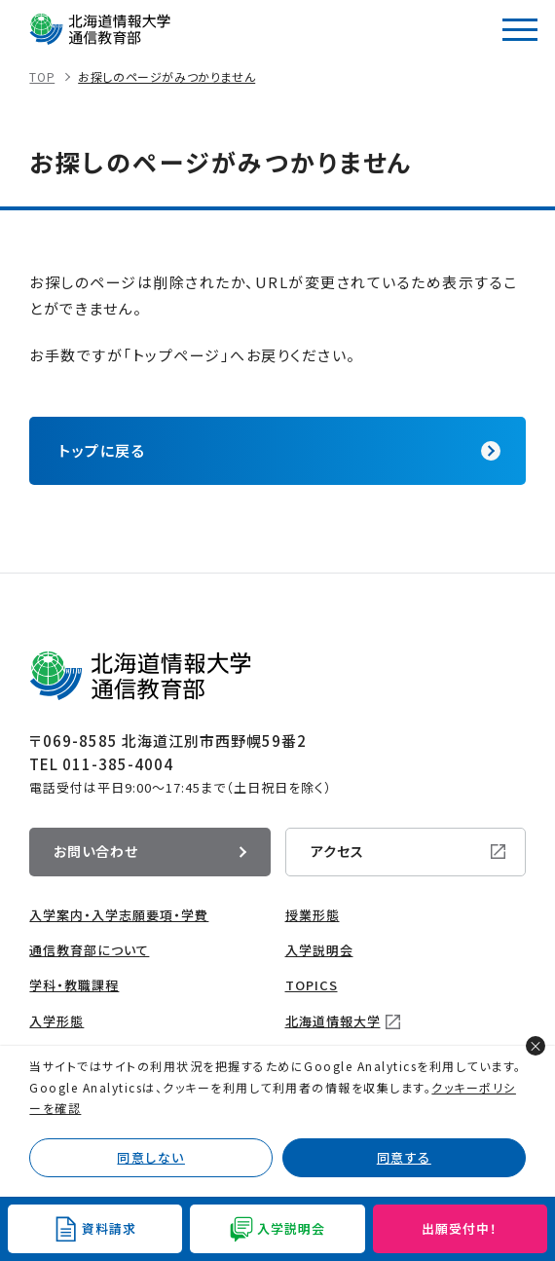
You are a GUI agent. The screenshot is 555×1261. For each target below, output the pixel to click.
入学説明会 (319, 950)
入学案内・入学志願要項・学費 (118, 915)
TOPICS (311, 985)
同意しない (151, 1157)
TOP (42, 76)
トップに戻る (101, 450)
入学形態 (56, 1021)
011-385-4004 (117, 764)
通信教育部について (89, 950)
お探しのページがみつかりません (166, 76)
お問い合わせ (96, 851)
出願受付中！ (460, 1228)
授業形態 (312, 915)
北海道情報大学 (333, 1021)
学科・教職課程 (74, 985)
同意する (404, 1157)
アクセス (337, 851)
